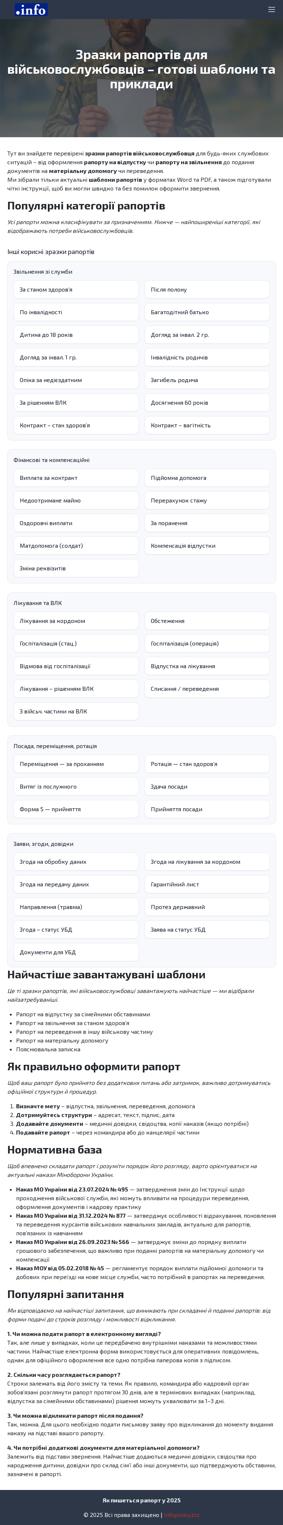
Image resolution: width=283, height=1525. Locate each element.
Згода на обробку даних (53, 861)
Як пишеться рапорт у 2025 (142, 1500)
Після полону (169, 289)
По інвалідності (41, 311)
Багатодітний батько (180, 311)
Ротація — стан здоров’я (184, 763)
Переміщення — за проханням (62, 763)
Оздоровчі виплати (46, 522)
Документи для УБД (48, 951)
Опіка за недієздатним (51, 379)
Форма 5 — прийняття (50, 808)
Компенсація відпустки (183, 545)
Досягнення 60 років (179, 402)
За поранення (169, 522)
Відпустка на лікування (183, 665)
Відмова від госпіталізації (55, 665)
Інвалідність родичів (179, 357)
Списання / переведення (185, 688)
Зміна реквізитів (43, 568)
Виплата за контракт (48, 477)
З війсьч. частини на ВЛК (53, 711)
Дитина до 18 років (46, 334)
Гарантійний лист (175, 884)
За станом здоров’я (46, 289)
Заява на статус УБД (178, 929)
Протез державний (178, 906)
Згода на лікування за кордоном (195, 861)
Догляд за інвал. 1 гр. (48, 357)
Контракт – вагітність (181, 424)
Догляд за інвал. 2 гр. (180, 334)
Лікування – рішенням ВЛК (56, 688)
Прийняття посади (176, 808)
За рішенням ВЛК (43, 402)
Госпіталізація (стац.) (48, 643)
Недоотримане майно (50, 500)
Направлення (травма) (51, 906)
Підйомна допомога (178, 477)
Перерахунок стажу (179, 500)
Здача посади (169, 786)
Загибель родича (174, 379)
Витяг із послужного (48, 786)
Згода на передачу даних (54, 884)
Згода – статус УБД (46, 929)
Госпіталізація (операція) (185, 643)
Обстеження (167, 620)
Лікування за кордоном (52, 620)
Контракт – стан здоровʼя (55, 424)
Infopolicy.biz (182, 1514)
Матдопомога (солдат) (51, 545)
